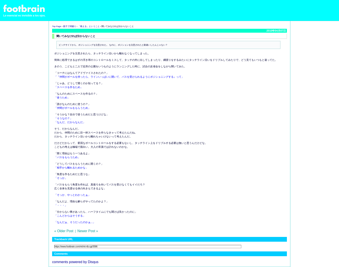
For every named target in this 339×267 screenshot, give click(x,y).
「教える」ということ (89, 26)
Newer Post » (87, 231)
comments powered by (75, 262)
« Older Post (63, 231)
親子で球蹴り (69, 26)
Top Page (56, 26)
